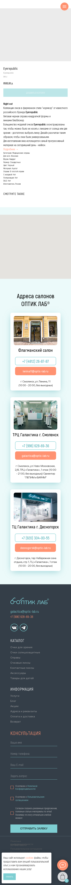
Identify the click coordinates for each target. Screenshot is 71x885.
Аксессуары (18, 673)
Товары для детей (22, 678)
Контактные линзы (22, 667)
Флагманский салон (35, 350)
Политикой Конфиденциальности (26, 787)
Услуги (14, 695)
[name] (33, 743)
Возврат (15, 721)
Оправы (15, 657)
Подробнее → (10, 149)
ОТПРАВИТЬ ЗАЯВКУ (33, 828)
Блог (13, 701)
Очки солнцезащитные (25, 652)
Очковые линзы (20, 662)
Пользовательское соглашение (26, 848)
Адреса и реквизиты (23, 711)
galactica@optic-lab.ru (24, 611)
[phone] (33, 754)
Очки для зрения (21, 647)
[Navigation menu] (64, 6)
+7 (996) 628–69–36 (21, 617)
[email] (33, 765)
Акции (14, 706)
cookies (29, 857)
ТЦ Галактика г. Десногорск (35, 526)
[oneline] (33, 776)
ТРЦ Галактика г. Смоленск (36, 434)
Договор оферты (18, 845)
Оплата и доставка (22, 716)
